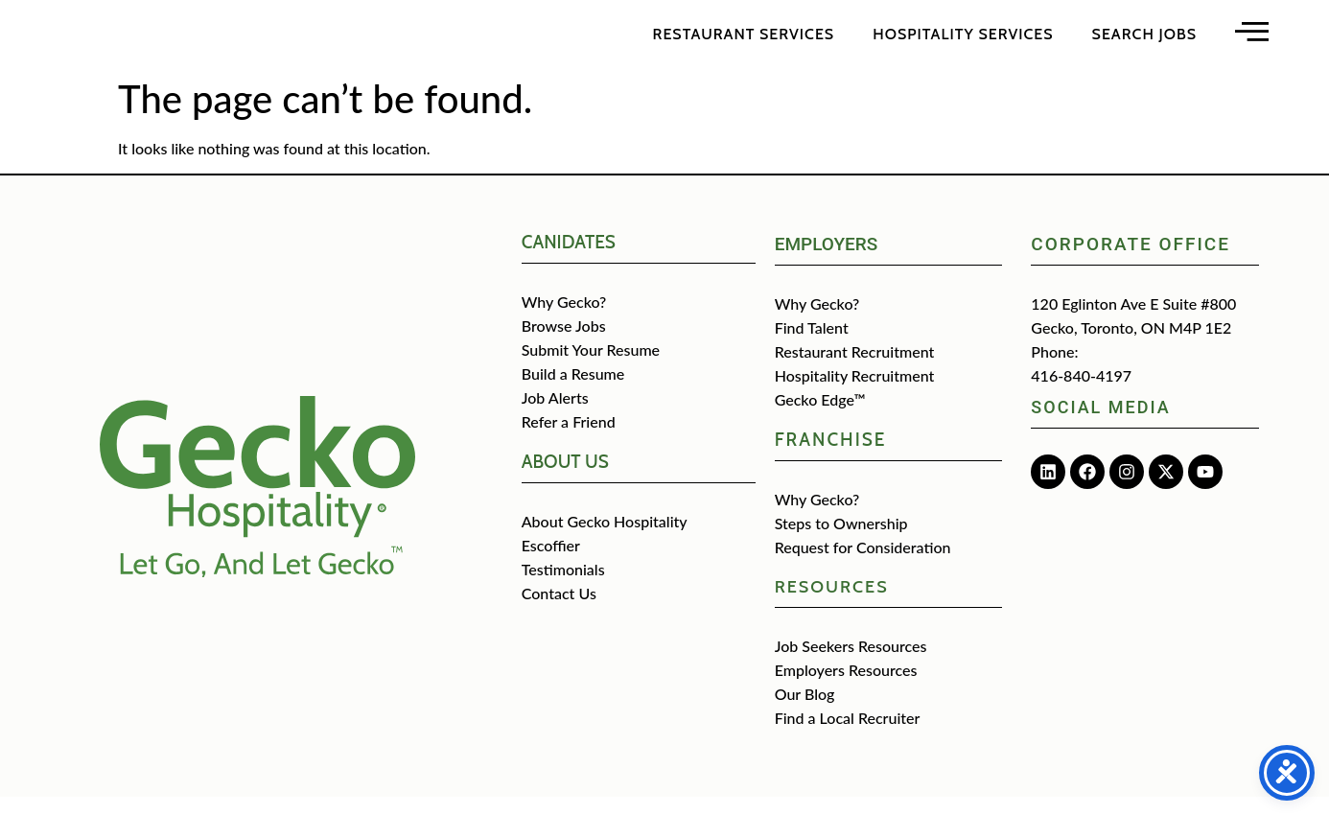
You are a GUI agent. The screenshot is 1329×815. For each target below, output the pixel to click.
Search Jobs (1144, 43)
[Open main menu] (1252, 40)
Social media (1100, 425)
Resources (832, 605)
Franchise (831, 458)
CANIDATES (569, 260)
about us (565, 480)
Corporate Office (1130, 262)
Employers (826, 262)
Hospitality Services (963, 43)
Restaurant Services (744, 43)
